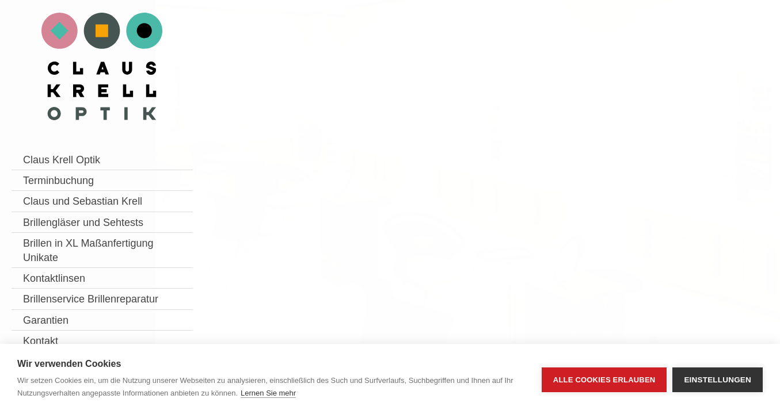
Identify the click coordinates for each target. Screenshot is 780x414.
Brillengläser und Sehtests (61, 244)
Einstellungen (717, 379)
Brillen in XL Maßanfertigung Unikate (59, 286)
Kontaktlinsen (54, 322)
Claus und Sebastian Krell (71, 208)
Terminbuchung (58, 180)
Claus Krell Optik (61, 160)
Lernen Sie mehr (268, 393)
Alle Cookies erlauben (604, 379)
